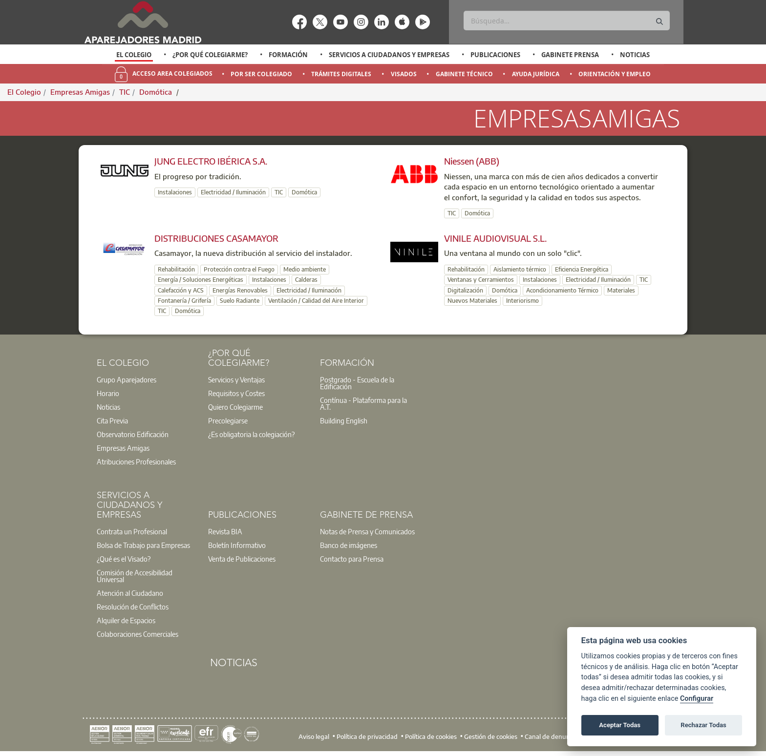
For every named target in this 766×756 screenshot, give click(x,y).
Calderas (306, 279)
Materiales (621, 290)
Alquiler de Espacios (126, 620)
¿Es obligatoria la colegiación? (251, 434)
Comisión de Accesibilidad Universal (134, 576)
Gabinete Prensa (570, 54)
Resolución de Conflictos (133, 606)
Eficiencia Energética (581, 269)
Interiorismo (522, 300)
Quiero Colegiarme (235, 406)
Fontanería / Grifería (184, 300)
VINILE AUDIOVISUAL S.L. (495, 238)
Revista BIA (225, 531)
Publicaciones (495, 54)
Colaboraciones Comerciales (137, 634)
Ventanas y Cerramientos (480, 279)
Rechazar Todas (703, 725)
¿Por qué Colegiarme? (210, 54)
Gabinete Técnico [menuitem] (464, 74)
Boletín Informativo (237, 545)
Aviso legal (313, 736)
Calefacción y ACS (181, 290)
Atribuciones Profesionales (136, 461)
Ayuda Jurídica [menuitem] (535, 74)
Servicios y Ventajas (236, 379)
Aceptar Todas (619, 725)
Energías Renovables (240, 290)
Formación (288, 54)
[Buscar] (566, 20)
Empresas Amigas (80, 91)
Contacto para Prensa (351, 558)
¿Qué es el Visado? (123, 558)
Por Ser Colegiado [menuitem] (261, 74)
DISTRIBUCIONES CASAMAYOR (216, 238)
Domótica (156, 91)
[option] (134, 54)
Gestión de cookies (490, 736)
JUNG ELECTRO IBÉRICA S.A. (210, 161)
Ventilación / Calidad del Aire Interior (316, 300)
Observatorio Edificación (133, 434)
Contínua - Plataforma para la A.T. (363, 403)
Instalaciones (175, 192)
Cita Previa (112, 420)
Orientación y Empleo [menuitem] (614, 74)
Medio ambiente (304, 269)
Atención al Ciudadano (130, 592)
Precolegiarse (228, 420)
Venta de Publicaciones (242, 558)
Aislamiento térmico (519, 269)
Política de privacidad (367, 736)
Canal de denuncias (553, 736)
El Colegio (133, 54)
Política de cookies (431, 736)
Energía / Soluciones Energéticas (200, 279)
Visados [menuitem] (404, 74)
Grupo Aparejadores (126, 379)
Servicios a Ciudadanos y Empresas (389, 54)
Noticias (635, 54)
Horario (108, 393)
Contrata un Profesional (132, 531)
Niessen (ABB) (471, 161)
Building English (343, 420)
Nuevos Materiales (472, 300)
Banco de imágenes (348, 545)
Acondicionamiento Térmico (562, 290)
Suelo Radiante (239, 300)
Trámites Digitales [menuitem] (341, 74)
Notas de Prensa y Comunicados (367, 531)
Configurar (696, 698)
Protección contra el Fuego (239, 269)
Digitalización (465, 290)
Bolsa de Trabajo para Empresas (143, 545)
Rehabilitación (176, 269)
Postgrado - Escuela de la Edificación (357, 383)
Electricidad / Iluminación (233, 192)
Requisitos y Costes (236, 393)
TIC (124, 91)
